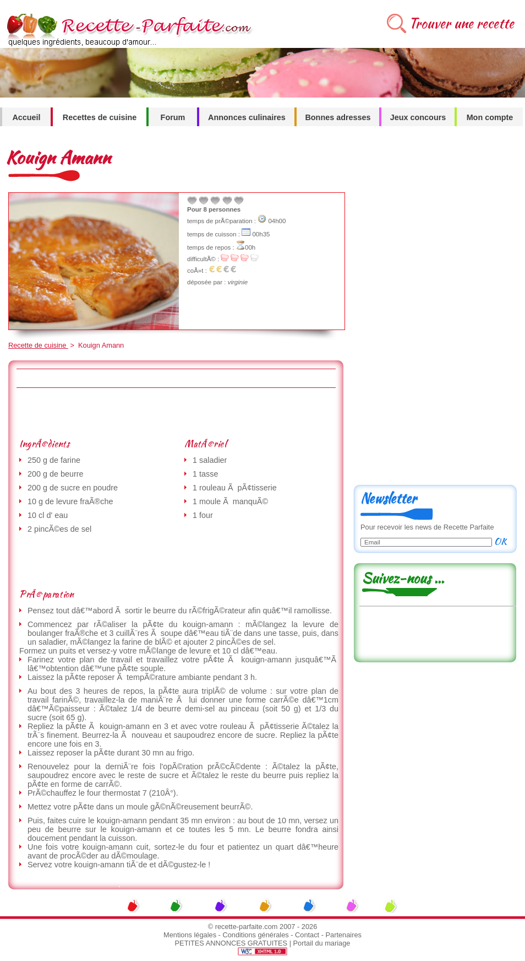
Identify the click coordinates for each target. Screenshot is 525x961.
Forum (173, 117)
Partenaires (344, 935)
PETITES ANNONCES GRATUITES (231, 943)
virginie (238, 282)
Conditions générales (255, 935)
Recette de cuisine (38, 345)
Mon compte (490, 117)
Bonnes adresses (337, 117)
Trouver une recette (461, 23)
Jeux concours (418, 117)
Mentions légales (189, 935)
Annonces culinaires (247, 117)
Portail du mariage (322, 943)
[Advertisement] (175, 412)
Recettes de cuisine (99, 117)
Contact (307, 935)
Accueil (26, 117)
